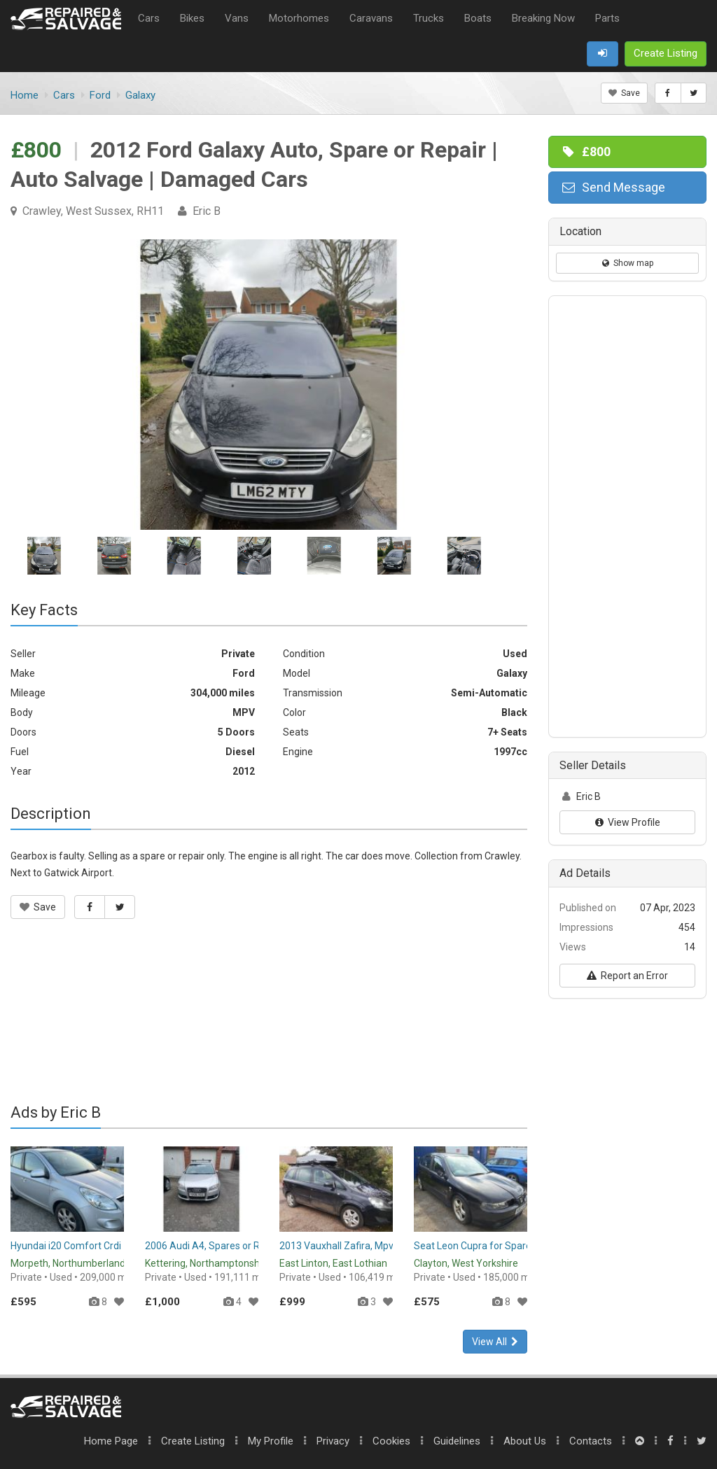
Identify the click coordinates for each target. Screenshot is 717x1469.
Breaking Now (543, 18)
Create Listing (193, 1441)
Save (624, 93)
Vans (237, 18)
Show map (627, 263)
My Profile (270, 1441)
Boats (478, 18)
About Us (524, 1441)
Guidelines (456, 1441)
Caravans (371, 18)
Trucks (428, 18)
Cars (149, 18)
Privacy (332, 1441)
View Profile (627, 822)
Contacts (590, 1441)
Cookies (391, 1441)
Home (111, 1441)
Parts (607, 18)
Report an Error (627, 975)
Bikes (192, 18)
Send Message (612, 187)
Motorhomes (299, 18)
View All (495, 1341)
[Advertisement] (269, 1020)
